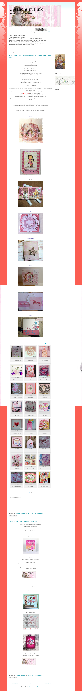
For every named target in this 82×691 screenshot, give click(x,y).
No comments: (39, 513)
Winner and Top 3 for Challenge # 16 (23, 521)
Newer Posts (14, 683)
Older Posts (47, 683)
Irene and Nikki (30, 238)
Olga (30, 291)
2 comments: (38, 675)
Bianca (30, 116)
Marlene (31, 265)
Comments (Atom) (34, 686)
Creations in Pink (26, 9)
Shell (30, 315)
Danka (30, 211)
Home (30, 683)
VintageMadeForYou (47, 32)
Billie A (30, 148)
